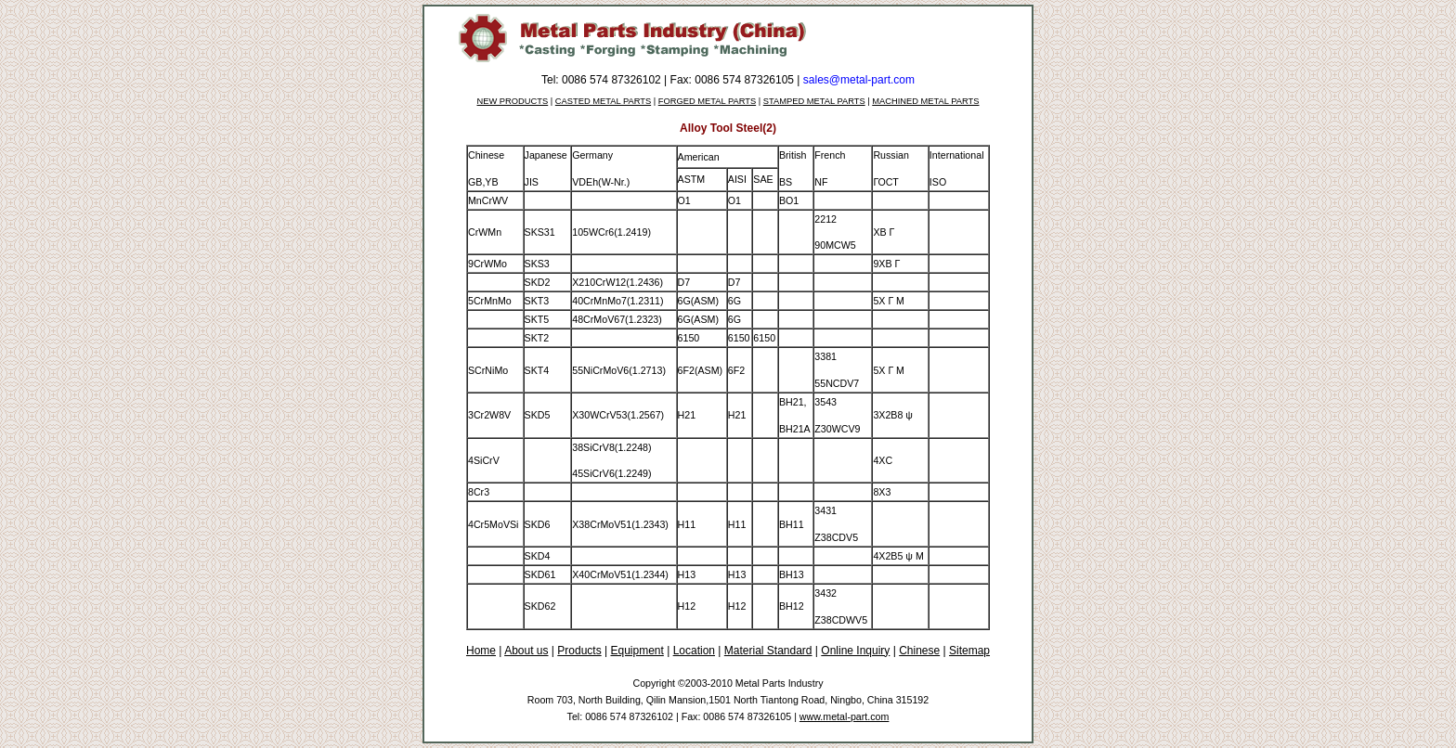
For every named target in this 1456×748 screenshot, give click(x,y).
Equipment (636, 650)
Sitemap (969, 650)
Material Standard (768, 650)
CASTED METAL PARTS (603, 101)
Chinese (919, 650)
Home (481, 650)
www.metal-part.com (845, 716)
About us (526, 650)
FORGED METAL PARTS (707, 101)
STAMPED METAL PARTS (814, 101)
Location (694, 650)
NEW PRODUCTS (513, 101)
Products (579, 650)
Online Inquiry (855, 650)
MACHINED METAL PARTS (925, 101)
